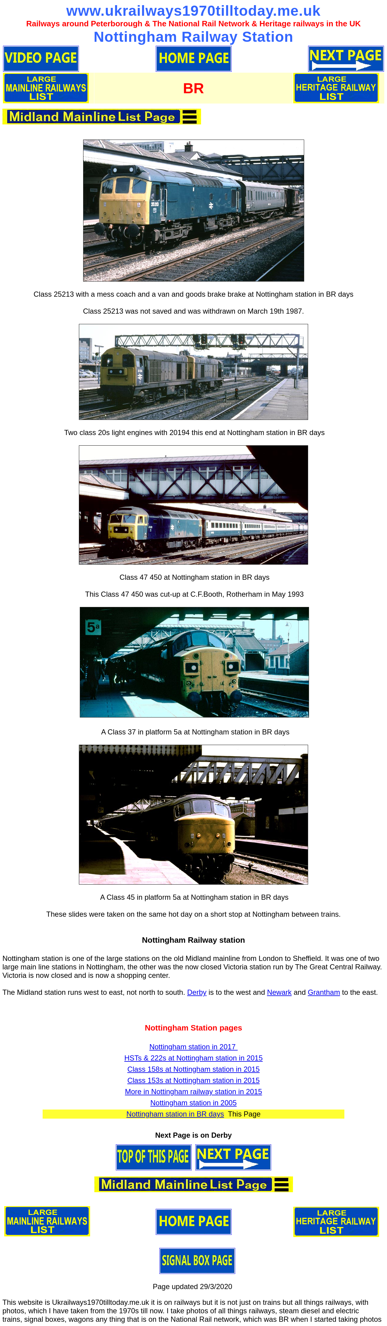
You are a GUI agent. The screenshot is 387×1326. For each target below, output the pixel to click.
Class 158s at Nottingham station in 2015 (193, 1069)
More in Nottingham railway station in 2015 (193, 1091)
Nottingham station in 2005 (193, 1103)
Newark (279, 992)
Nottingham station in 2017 (193, 1047)
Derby (197, 992)
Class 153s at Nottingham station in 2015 (193, 1080)
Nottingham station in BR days (175, 1114)
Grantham (324, 992)
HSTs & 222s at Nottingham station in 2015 (193, 1058)
